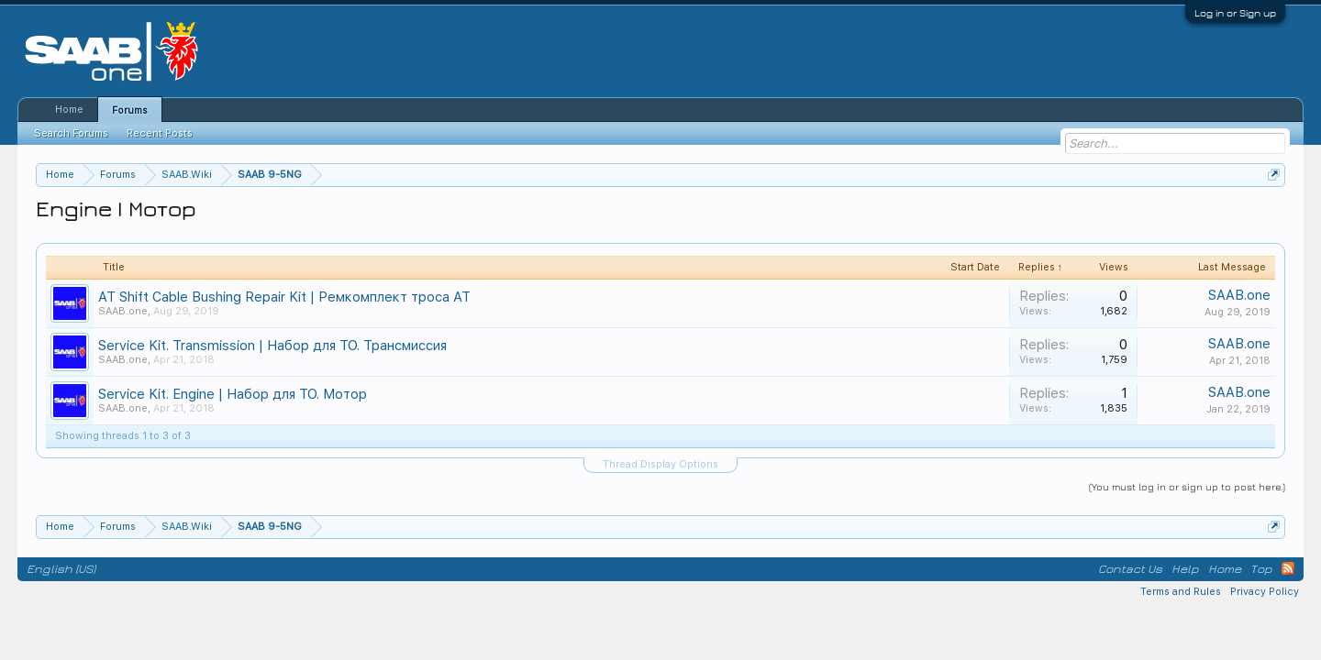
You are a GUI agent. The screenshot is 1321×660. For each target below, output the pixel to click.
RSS (1288, 568)
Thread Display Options (660, 464)
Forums (130, 110)
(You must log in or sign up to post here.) (1187, 486)
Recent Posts (160, 133)
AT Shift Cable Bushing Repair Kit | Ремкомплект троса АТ (284, 297)
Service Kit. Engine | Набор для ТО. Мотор (232, 394)
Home (69, 110)
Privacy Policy (1264, 592)
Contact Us (1130, 569)
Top (1261, 569)
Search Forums (71, 133)
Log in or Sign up (1235, 13)
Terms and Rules (1180, 592)
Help (1185, 569)
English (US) (61, 569)
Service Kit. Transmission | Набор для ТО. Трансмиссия (272, 345)
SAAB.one (123, 311)
